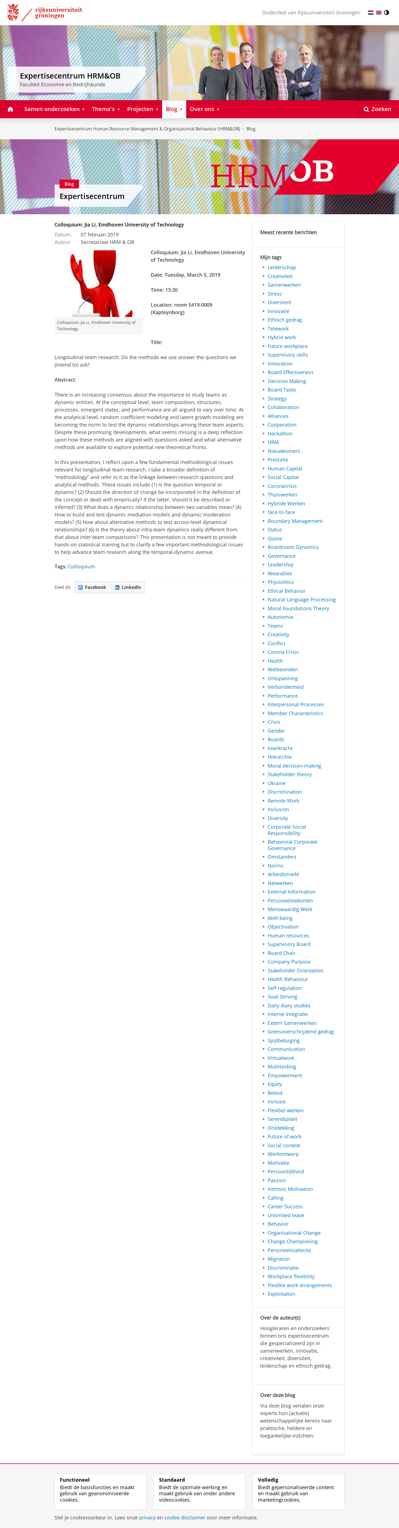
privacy (147, 1517)
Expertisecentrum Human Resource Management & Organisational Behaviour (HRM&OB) (147, 129)
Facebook (92, 587)
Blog (250, 129)
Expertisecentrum (92, 196)
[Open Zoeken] (377, 109)
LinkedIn (128, 587)
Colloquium (81, 566)
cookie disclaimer (184, 1517)
